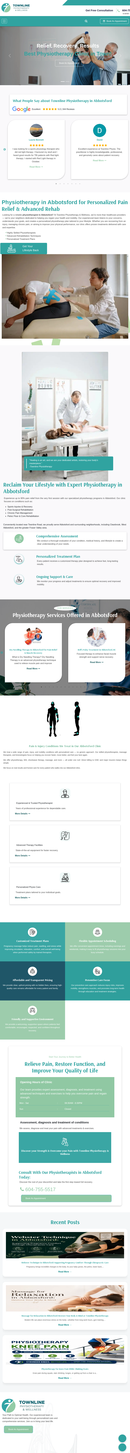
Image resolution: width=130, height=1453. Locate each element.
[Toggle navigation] (4, 21)
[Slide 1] (63, 81)
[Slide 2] (67, 81)
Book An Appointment (18, 1429)
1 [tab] (56, 183)
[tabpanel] (36, 149)
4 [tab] (68, 183)
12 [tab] (84, 687)
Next (128, 652)
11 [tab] (81, 687)
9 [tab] (73, 687)
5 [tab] (72, 183)
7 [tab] (79, 183)
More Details (22, 814)
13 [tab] (88, 687)
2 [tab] (60, 183)
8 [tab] (69, 687)
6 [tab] (76, 183)
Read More (36, 167)
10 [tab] (77, 687)
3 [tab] (64, 183)
